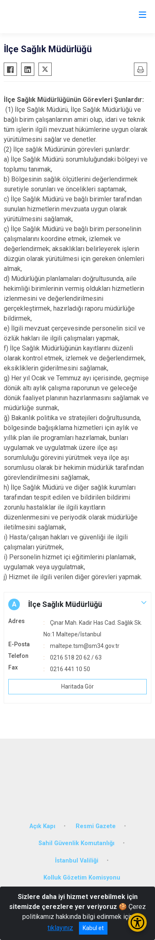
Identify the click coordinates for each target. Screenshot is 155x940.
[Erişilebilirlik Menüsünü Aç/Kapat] (137, 922)
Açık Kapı (42, 826)
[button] (77, 604)
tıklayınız (60, 928)
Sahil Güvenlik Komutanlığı (76, 843)
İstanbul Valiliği (76, 860)
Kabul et (93, 928)
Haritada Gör (77, 686)
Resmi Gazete (96, 826)
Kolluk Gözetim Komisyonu (81, 877)
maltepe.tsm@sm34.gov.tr (84, 646)
